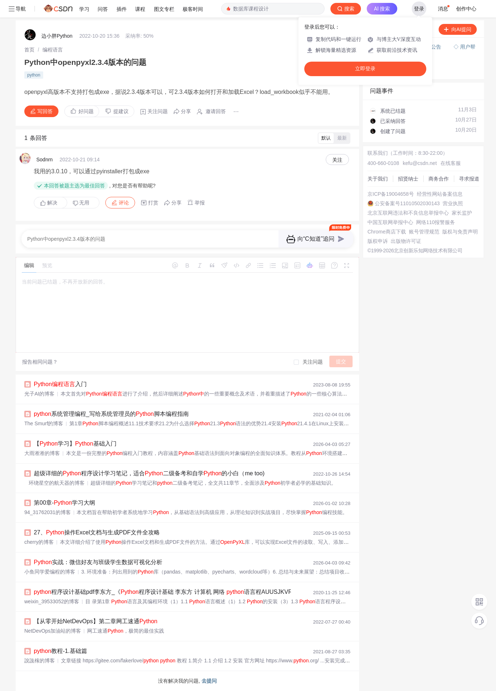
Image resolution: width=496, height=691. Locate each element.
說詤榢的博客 (39, 660)
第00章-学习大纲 (64, 503)
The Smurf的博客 (43, 423)
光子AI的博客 (39, 394)
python (33, 75)
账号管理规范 (424, 232)
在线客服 (450, 163)
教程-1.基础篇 (60, 651)
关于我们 (377, 179)
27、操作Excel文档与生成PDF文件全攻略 (97, 532)
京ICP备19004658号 (390, 194)
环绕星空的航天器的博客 (54, 483)
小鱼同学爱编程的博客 (49, 572)
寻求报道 (469, 179)
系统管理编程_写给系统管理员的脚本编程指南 (111, 414)
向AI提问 (457, 29)
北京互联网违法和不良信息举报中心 (408, 213)
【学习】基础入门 (75, 443)
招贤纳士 (408, 179)
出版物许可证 (406, 241)
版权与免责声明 (460, 232)
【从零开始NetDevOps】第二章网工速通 (96, 621)
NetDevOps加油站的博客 (52, 631)
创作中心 (466, 9)
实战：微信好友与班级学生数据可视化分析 (98, 562)
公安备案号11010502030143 (407, 203)
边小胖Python (57, 36)
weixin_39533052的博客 (51, 601)
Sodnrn (44, 159)
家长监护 (462, 213)
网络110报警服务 (435, 222)
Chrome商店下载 (386, 232)
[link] (29, 50)
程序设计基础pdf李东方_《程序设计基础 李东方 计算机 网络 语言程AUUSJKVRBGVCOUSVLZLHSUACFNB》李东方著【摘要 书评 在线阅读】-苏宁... (255, 592)
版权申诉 (377, 241)
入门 (60, 384)
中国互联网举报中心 (390, 222)
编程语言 (52, 50)
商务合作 (438, 179)
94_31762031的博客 (47, 512)
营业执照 (453, 203)
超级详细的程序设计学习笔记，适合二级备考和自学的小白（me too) (149, 473)
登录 (419, 9)
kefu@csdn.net (420, 163)
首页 (29, 50)
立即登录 (365, 68)
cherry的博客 (39, 542)
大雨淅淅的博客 (42, 453)
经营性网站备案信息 (440, 194)
